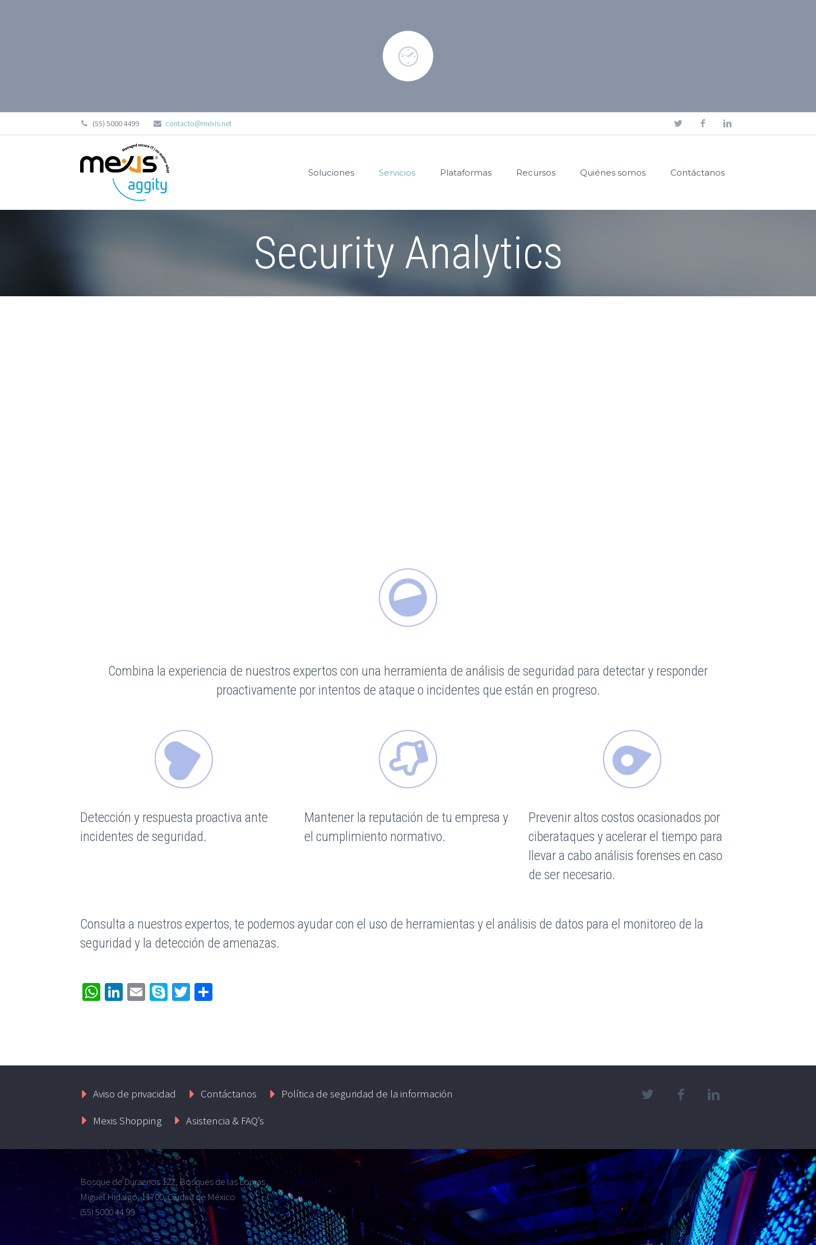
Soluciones (331, 172)
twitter (678, 123)
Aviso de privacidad (134, 1093)
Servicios (397, 172)
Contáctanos (697, 172)
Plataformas (466, 172)
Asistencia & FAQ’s (225, 1120)
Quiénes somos (613, 172)
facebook (702, 123)
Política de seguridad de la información (367, 1093)
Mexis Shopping (127, 1120)
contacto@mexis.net (198, 123)
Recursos (535, 172)
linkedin (727, 123)
